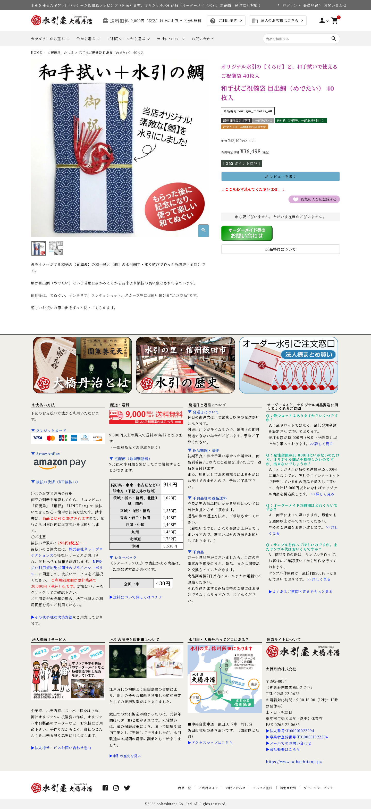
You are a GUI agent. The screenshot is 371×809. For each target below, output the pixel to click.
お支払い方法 (43, 404)
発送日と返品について (207, 404)
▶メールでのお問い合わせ (288, 743)
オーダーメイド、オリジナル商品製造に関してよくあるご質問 (302, 406)
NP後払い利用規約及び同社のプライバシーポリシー (67, 567)
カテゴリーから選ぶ (48, 38)
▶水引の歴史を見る (125, 755)
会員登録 (308, 5)
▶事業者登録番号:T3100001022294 (297, 736)
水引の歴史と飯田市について (134, 639)
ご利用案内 (223, 21)
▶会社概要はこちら (283, 749)
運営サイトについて (284, 639)
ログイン (288, 5)
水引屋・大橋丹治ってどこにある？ (219, 639)
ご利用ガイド (208, 788)
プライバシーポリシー (320, 788)
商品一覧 (184, 788)
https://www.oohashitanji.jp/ (294, 761)
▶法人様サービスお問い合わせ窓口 (61, 747)
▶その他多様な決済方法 (52, 617)
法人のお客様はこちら (275, 21)
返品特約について (280, 249)
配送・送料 (119, 404)
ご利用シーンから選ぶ (126, 38)
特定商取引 (288, 788)
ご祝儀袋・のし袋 (60, 52)
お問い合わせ (332, 5)
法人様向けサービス (49, 639)
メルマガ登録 (262, 788)
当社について (168, 38)
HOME (36, 52)
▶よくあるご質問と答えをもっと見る (300, 591)
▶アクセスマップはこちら (210, 742)
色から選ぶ (86, 38)
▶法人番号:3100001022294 (290, 730)
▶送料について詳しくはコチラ (135, 597)
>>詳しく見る (321, 443)
